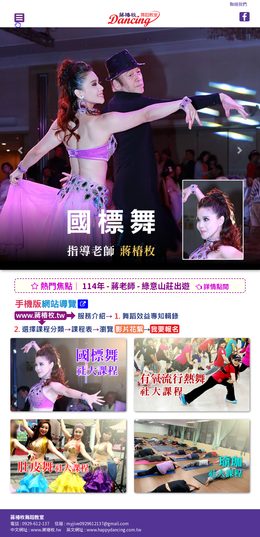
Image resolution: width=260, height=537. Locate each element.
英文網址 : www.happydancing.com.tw (103, 529)
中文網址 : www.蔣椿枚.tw (36, 529)
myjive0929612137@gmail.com (97, 523)
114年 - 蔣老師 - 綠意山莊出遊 (130, 285)
